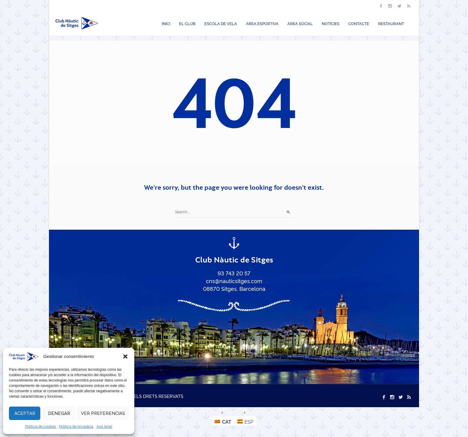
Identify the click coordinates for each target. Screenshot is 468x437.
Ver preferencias (103, 413)
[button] (125, 356)
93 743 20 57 (234, 273)
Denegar (59, 413)
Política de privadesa (76, 426)
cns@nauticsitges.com (234, 280)
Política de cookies (40, 426)
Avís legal (104, 426)
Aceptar (24, 413)
